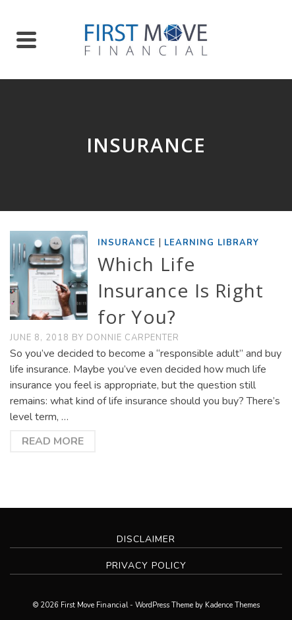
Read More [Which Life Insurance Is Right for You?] (53, 441)
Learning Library (211, 243)
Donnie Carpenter (132, 338)
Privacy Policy (146, 565)
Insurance (127, 243)
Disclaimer (146, 539)
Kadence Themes (232, 605)
